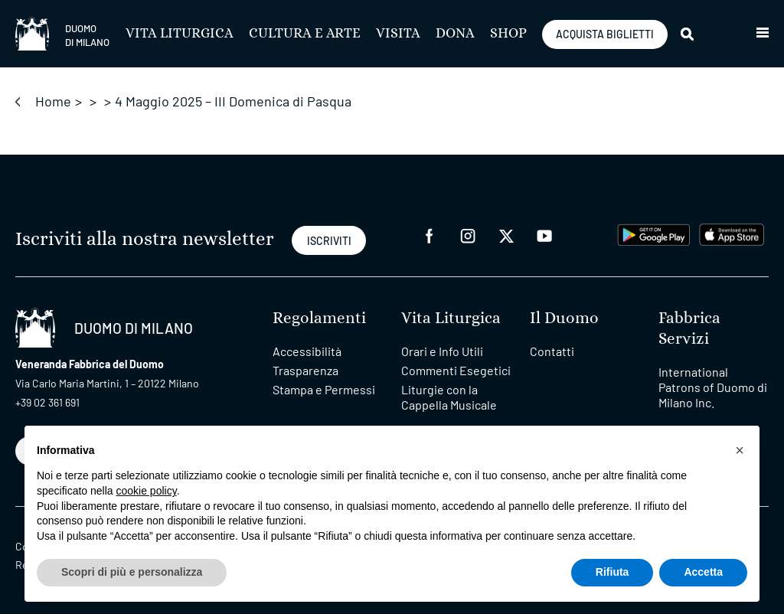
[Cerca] (688, 33)
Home (53, 101)
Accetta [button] (703, 572)
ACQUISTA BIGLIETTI (605, 34)
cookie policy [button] (146, 491)
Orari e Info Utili (442, 351)
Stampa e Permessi (324, 389)
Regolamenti (319, 318)
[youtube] (544, 234)
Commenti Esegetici (456, 370)
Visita (398, 34)
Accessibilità (307, 351)
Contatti (552, 351)
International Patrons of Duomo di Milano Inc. (712, 387)
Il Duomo (564, 318)
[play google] (653, 233)
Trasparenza (305, 370)
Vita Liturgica (180, 34)
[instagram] (467, 234)
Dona (455, 34)
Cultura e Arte (305, 34)
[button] (762, 34)
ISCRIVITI (329, 240)
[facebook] (429, 234)
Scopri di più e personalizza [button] (131, 572)
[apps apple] (731, 233)
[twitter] (506, 234)
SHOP (508, 34)
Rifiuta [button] (612, 572)
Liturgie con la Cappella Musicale (449, 397)
